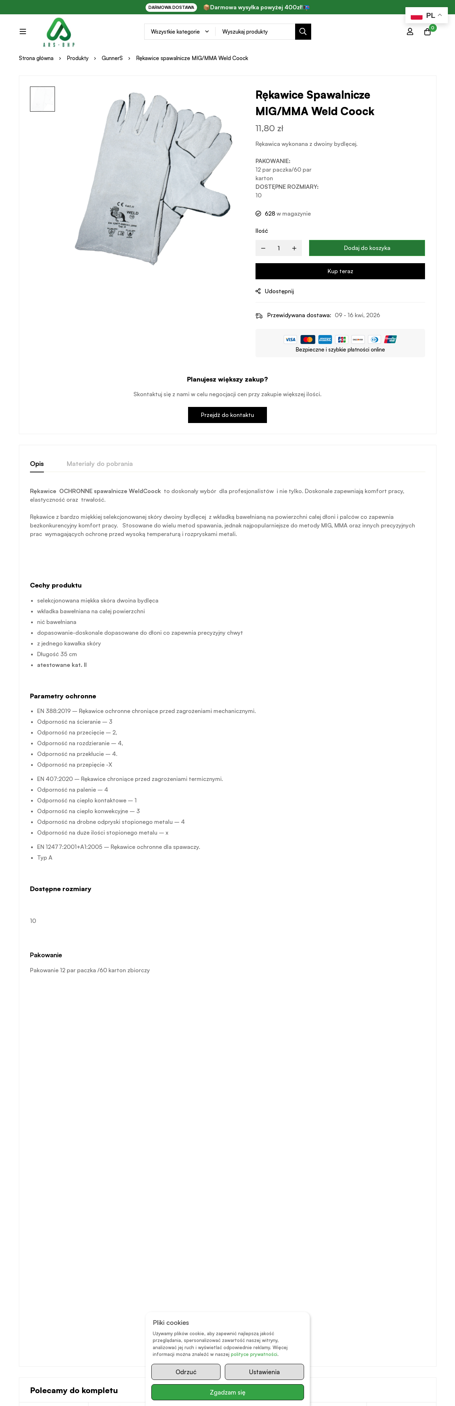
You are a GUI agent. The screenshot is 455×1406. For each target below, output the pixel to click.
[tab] (37, 493)
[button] (332, 1201)
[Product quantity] (279, 278)
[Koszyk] (427, 38)
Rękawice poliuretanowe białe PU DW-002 (49, 1147)
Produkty (78, 87)
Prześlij (428, 1336)
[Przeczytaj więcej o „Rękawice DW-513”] (401, 1201)
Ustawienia (264, 1372)
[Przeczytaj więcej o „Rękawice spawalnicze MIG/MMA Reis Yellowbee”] (123, 1201)
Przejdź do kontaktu (227, 444)
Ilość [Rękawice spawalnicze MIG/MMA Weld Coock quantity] (262, 260)
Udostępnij (279, 320)
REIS (96, 1128)
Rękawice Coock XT (328, 1138)
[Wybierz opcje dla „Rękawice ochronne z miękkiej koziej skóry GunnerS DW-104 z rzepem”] (193, 1201)
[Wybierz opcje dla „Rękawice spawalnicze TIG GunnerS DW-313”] (262, 1201)
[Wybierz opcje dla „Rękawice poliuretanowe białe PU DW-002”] (53, 1201)
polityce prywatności (254, 1354)
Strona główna (36, 87)
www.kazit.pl (121, 1393)
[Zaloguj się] (409, 38)
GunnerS (112, 87)
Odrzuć (186, 1372)
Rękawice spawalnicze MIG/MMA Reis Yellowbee (122, 1147)
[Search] (320, 38)
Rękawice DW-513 (395, 1138)
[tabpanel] (227, 760)
